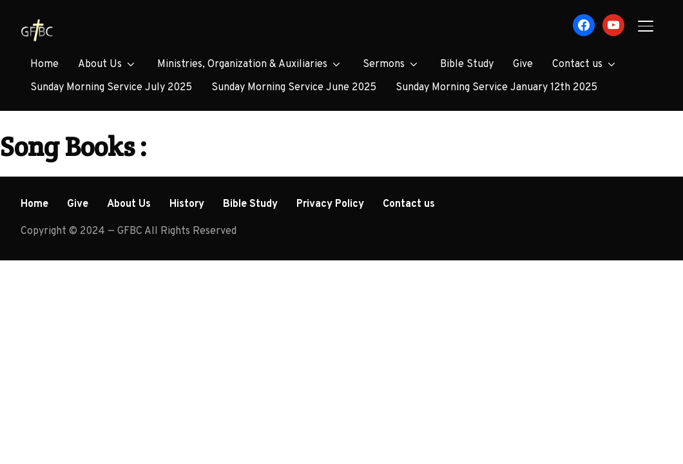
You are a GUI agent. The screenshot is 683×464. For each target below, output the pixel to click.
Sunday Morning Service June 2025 (293, 87)
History (186, 204)
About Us (100, 64)
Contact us (577, 64)
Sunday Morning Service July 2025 (111, 87)
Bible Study (467, 64)
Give (523, 64)
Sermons (384, 64)
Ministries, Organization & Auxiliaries (242, 64)
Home (44, 64)
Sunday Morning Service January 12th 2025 (496, 87)
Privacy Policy (330, 204)
